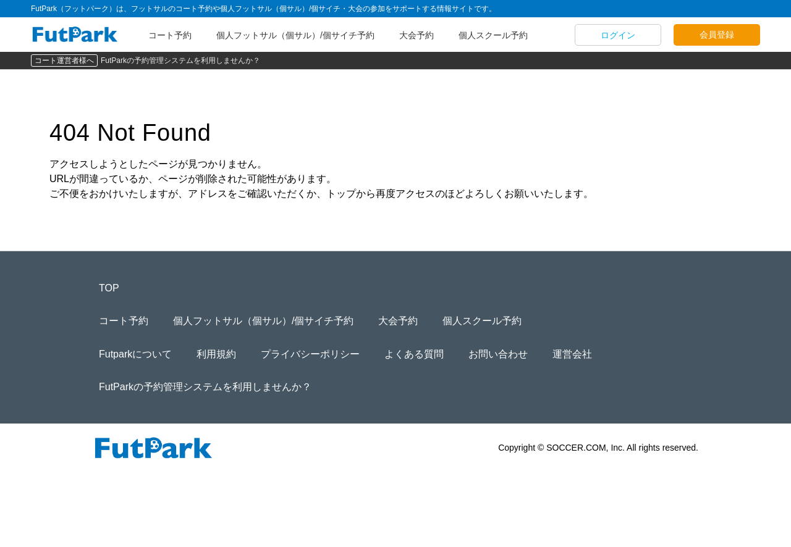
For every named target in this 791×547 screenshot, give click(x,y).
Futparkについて (135, 354)
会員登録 (717, 35)
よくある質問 (414, 354)
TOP (109, 288)
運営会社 (572, 354)
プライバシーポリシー (310, 354)
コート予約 (170, 35)
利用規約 (216, 354)
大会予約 (416, 35)
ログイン (618, 35)
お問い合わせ (498, 354)
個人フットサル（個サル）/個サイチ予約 (295, 35)
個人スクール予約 (493, 35)
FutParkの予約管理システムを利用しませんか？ (180, 60)
